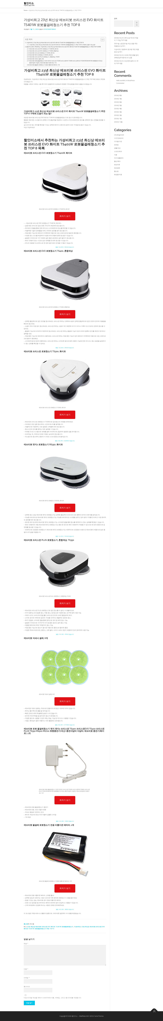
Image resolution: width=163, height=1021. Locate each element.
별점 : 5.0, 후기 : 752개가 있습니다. (65, 536)
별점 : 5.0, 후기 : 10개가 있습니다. (65, 821)
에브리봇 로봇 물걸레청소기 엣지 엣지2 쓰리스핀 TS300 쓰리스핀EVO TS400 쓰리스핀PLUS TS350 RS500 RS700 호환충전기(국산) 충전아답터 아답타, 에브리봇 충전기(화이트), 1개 (65, 62)
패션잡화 (117, 168)
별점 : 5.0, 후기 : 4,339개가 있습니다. (65, 440)
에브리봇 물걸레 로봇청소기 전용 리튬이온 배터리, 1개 (44, 65)
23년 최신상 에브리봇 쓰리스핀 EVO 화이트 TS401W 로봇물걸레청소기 (50, 927)
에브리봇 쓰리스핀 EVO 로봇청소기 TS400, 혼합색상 (44, 51)
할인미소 (29, 3)
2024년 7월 (118, 99)
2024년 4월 (118, 109)
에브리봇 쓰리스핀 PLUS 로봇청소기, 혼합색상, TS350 (44, 57)
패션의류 (117, 165)
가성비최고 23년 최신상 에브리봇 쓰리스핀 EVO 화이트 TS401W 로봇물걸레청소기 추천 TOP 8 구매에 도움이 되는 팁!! (62, 45)
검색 (115, 18)
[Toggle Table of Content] (101, 39)
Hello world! (120, 80)
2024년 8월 (118, 95)
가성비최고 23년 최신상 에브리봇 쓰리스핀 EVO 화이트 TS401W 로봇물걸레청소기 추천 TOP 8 (55, 42)
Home (25, 10)
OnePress (82, 1016)
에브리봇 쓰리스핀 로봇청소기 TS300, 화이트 (41, 53)
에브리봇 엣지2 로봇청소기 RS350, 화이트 (41, 55)
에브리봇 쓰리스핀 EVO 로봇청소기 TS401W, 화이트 (43, 49)
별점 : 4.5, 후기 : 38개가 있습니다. (65, 909)
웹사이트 (27, 986)
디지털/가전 (118, 141)
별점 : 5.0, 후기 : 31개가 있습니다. (65, 634)
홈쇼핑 (26, 924)
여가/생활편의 (118, 158)
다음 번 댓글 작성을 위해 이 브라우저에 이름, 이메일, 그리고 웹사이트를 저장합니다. (53, 998)
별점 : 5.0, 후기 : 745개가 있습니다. (65, 247)
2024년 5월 (118, 105)
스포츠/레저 (118, 151)
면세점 (116, 145)
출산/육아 (117, 161)
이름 (26, 969)
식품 (115, 155)
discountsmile (50, 29)
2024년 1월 (118, 118)
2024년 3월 (118, 112)
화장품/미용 (118, 174)
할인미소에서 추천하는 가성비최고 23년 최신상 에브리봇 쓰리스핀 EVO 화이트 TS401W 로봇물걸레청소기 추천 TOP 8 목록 (63, 47)
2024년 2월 (118, 115)
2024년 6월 (118, 102)
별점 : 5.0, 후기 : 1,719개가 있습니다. (65, 725)
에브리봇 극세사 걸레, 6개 (36, 59)
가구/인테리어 (118, 138)
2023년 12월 (118, 122)
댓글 (26, 943)
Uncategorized (119, 135)
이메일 (27, 978)
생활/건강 (117, 148)
